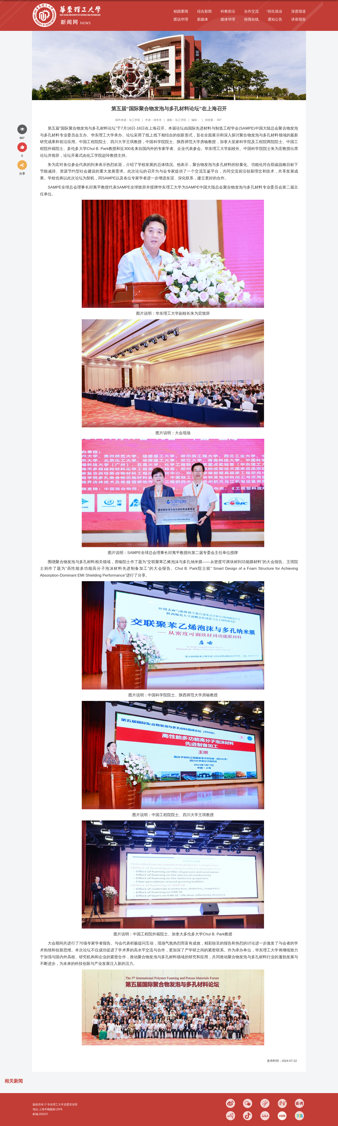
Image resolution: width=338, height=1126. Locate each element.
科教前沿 (228, 11)
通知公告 (275, 19)
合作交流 (251, 11)
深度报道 (298, 11)
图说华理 (181, 19)
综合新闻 (204, 11)
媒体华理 (228, 19)
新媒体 (202, 19)
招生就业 (275, 11)
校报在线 (251, 19)
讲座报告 (298, 19)
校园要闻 (181, 11)
